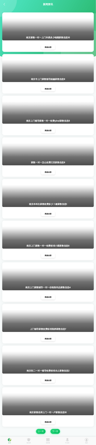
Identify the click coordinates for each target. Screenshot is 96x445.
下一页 (55, 431)
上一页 (41, 431)
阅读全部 (48, 47)
